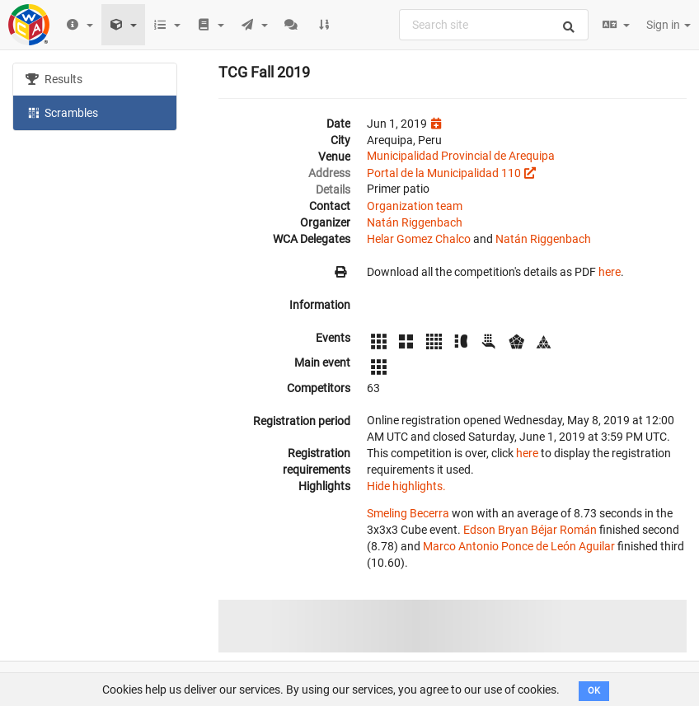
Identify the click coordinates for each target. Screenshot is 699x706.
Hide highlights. (406, 486)
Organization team (414, 206)
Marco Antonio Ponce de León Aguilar (519, 546)
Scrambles (62, 112)
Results (54, 79)
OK (594, 690)
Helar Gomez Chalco (419, 238)
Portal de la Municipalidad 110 (444, 173)
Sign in (668, 24)
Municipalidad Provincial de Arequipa (461, 155)
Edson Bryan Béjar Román (530, 529)
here (609, 271)
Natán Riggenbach (414, 222)
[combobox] (494, 24)
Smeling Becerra (408, 513)
